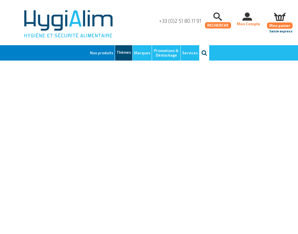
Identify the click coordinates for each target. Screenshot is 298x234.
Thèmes (124, 52)
